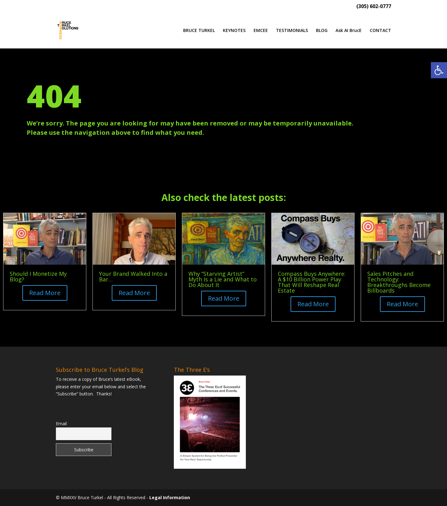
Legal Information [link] (169, 497)
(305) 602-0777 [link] (373, 7)
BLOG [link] (321, 30)
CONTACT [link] (380, 30)
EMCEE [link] (261, 30)
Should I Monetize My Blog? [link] (38, 276)
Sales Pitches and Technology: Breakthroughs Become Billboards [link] (399, 282)
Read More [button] (45, 293)
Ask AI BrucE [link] (349, 30)
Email (61, 423)
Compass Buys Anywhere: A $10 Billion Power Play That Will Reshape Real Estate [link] (311, 282)
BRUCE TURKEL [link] (199, 30)
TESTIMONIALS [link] (292, 30)
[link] (439, 70)
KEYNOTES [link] (234, 30)
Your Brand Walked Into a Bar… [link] (133, 276)
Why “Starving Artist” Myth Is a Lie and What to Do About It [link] (222, 279)
